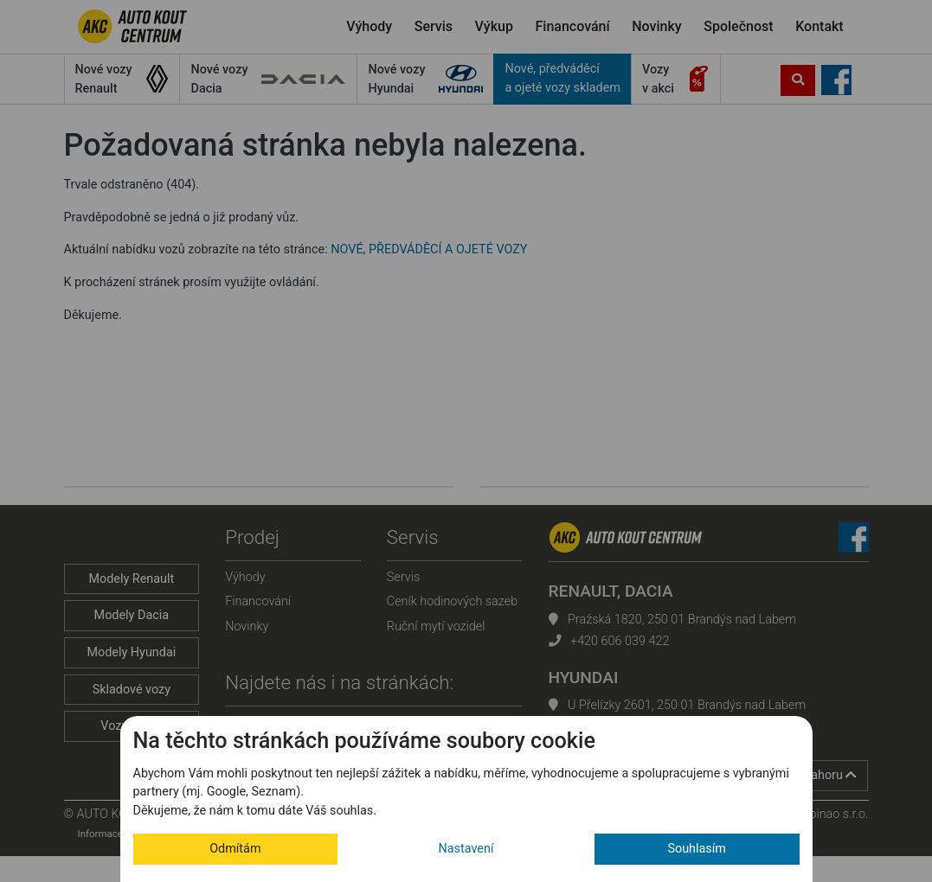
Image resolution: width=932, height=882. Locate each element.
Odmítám (234, 848)
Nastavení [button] (466, 848)
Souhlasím (696, 848)
